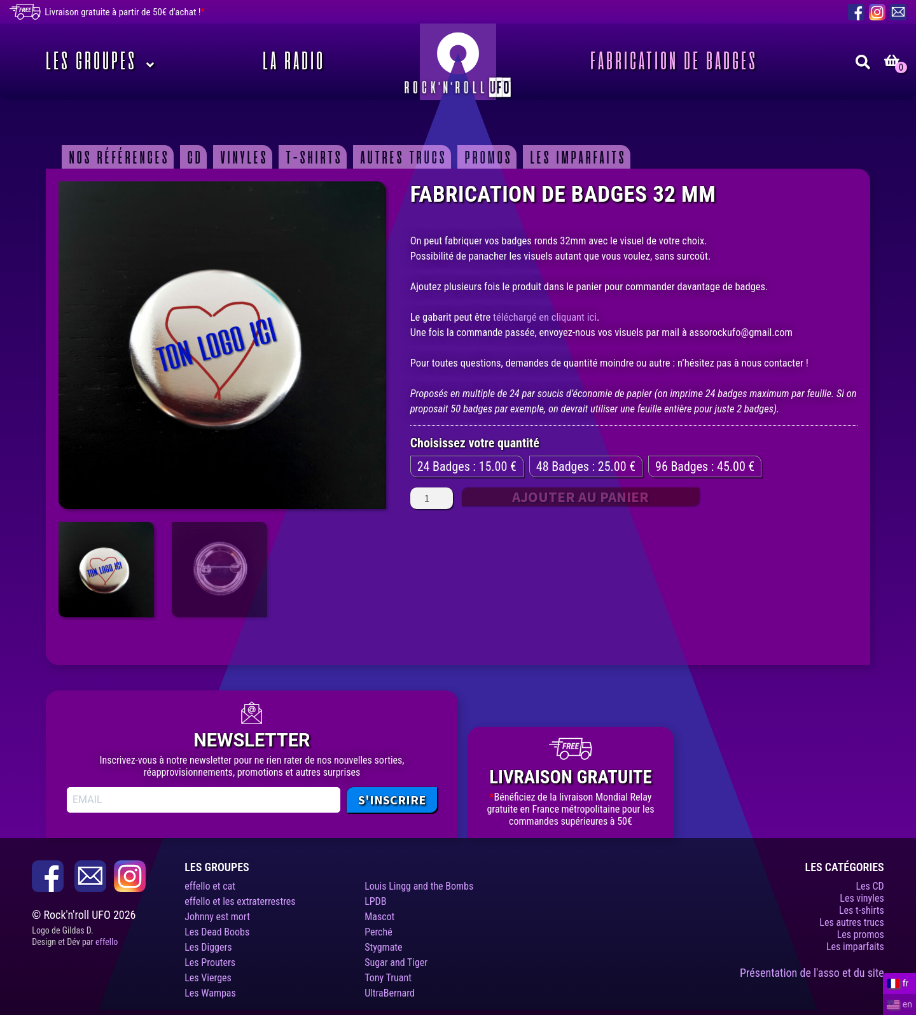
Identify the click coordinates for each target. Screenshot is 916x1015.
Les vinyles (862, 898)
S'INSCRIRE (392, 800)
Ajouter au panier (580, 496)
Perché (378, 932)
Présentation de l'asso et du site (812, 972)
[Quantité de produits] (432, 498)
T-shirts (312, 157)
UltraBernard (389, 993)
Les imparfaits (576, 157)
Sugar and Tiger (395, 962)
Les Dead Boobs (216, 932)
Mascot (379, 917)
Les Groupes (88, 61)
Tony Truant (388, 978)
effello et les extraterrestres (239, 901)
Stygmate (383, 947)
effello (106, 942)
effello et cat (209, 886)
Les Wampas (210, 993)
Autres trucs (401, 157)
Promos (486, 157)
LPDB (375, 901)
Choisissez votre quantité (474, 443)
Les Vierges (208, 978)
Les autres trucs (851, 922)
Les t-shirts (861, 910)
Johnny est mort (217, 917)
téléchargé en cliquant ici (545, 317)
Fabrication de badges (671, 61)
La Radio (291, 61)
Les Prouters (209, 962)
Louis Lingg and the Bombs (418, 886)
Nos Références (117, 157)
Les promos (860, 934)
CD (192, 157)
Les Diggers (208, 947)
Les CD (870, 886)
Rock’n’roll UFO (458, 62)
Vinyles (242, 157)
